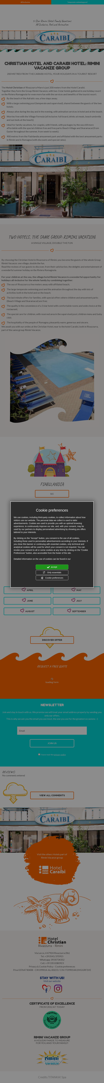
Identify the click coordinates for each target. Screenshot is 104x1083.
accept (52, 567)
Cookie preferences (52, 578)
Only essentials (52, 572)
